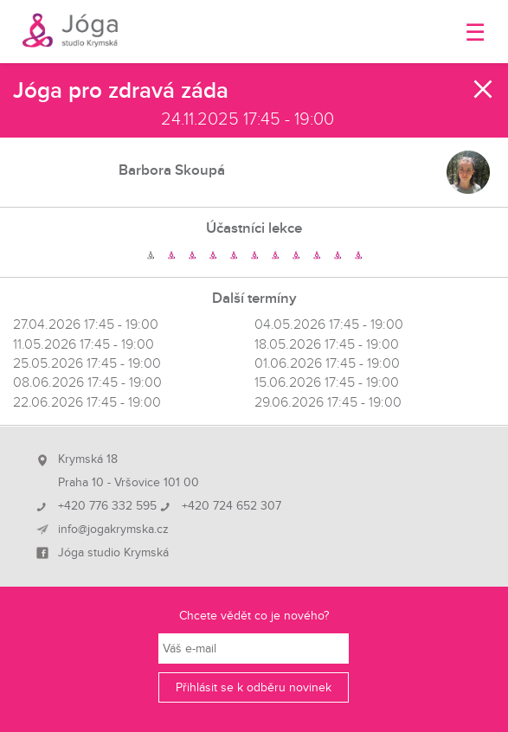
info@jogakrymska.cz (113, 529)
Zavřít (484, 89)
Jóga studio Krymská (113, 553)
